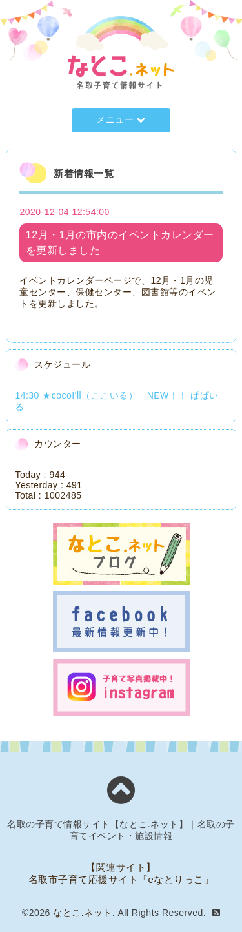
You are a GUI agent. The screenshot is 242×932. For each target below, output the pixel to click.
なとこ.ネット (82, 912)
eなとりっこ (176, 879)
